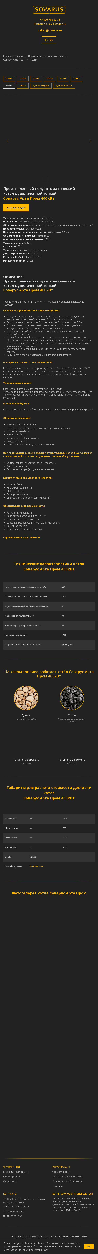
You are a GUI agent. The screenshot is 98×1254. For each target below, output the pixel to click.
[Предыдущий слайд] (7, 140)
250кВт (49, 78)
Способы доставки (11, 1176)
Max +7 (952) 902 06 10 (18, 1206)
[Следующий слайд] (90, 140)
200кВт (36, 78)
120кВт (9, 78)
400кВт (34, 59)
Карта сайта (57, 1186)
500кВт (23, 85)
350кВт (76, 78)
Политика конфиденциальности (67, 1176)
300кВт (63, 78)
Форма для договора (61, 1171)
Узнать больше (36, 866)
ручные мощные (41, 85)
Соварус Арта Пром (14, 59)
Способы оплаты (10, 1181)
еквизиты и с (10, 1171)
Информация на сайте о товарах (67, 1181)
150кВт (23, 78)
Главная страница (13, 55)
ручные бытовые (64, 85)
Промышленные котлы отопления (46, 55)
